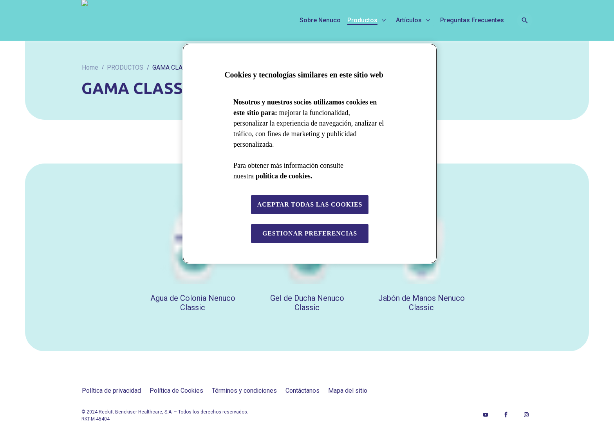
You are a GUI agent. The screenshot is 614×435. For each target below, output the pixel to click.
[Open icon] (525, 20)
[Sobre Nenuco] (320, 20)
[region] (309, 153)
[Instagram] (526, 414)
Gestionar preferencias (309, 233)
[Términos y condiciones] (244, 391)
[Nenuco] (138, 20)
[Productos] (362, 20)
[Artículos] (408, 20)
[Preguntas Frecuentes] (472, 20)
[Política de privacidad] (111, 391)
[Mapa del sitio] (348, 391)
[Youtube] (485, 414)
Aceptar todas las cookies (310, 204)
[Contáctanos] (302, 391)
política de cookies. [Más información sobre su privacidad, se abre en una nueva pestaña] (284, 176)
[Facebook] (506, 414)
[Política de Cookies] (176, 391)
